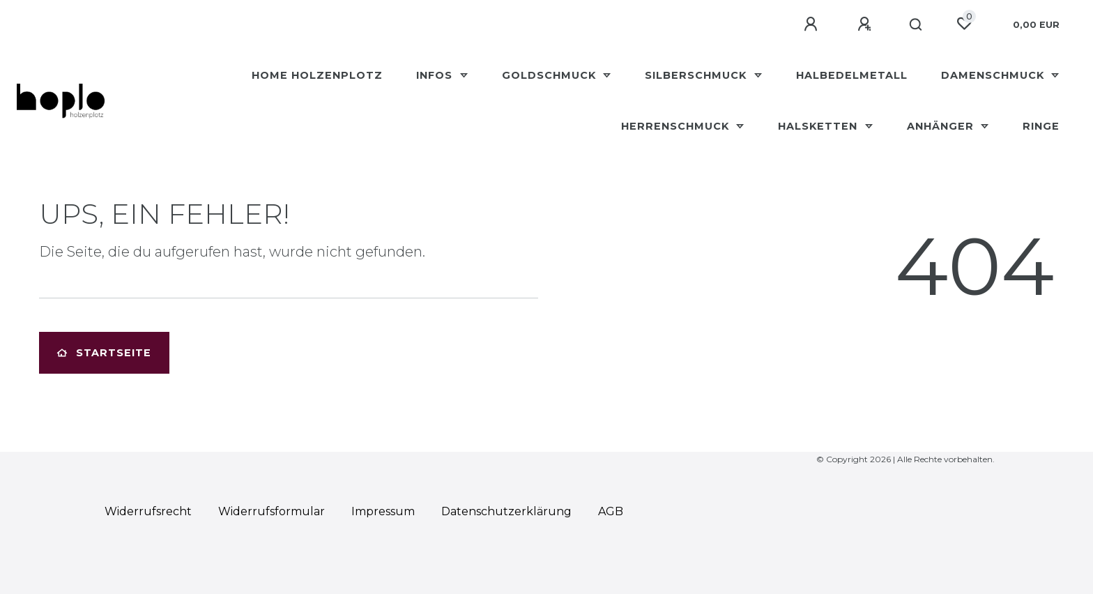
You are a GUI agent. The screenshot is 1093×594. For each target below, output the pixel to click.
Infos (436, 75)
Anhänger (942, 126)
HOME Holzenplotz (317, 75)
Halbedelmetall (852, 75)
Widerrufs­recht (148, 511)
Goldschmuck (550, 75)
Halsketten (819, 126)
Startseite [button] (104, 352)
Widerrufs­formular (271, 511)
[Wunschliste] (964, 23)
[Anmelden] (813, 24)
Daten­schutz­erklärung (506, 511)
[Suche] (916, 25)
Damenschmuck (994, 75)
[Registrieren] (866, 24)
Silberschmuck (697, 75)
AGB (610, 511)
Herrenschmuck (677, 126)
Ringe (1041, 126)
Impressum (383, 511)
